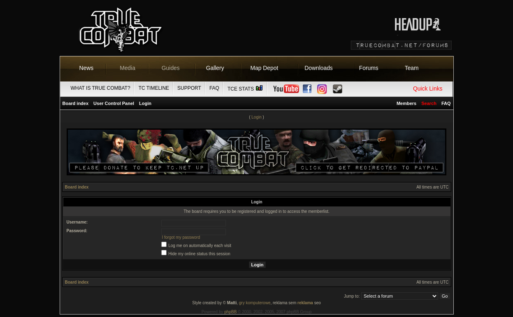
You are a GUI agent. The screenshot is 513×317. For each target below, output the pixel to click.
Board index (76, 103)
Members (406, 103)
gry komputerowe (255, 303)
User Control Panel (113, 103)
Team (412, 68)
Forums (368, 68)
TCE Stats (245, 89)
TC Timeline (154, 88)
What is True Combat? (100, 88)
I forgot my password (181, 237)
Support (189, 88)
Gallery (215, 68)
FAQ (214, 88)
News (86, 68)
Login (145, 103)
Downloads (318, 68)
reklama (305, 303)
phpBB (230, 312)
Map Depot (265, 68)
